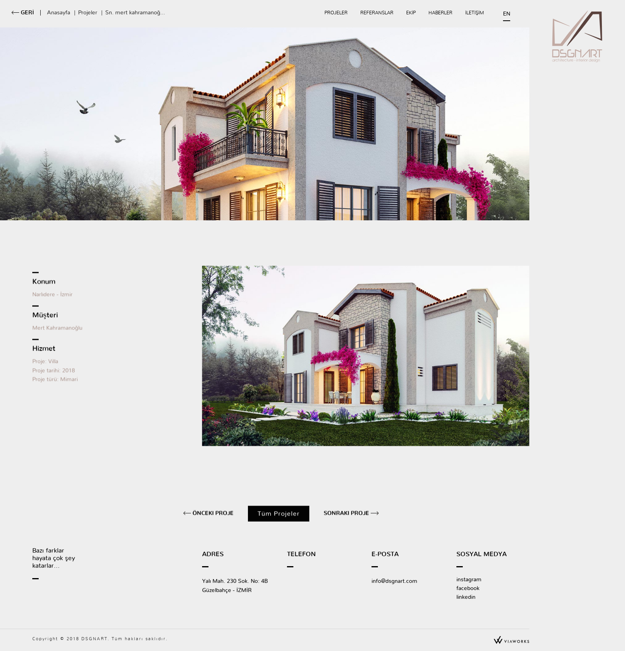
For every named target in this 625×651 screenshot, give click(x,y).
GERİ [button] (26, 13)
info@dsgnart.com (394, 581)
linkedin (466, 597)
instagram (469, 579)
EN (506, 14)
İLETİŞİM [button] (474, 13)
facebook (468, 588)
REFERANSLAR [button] (376, 13)
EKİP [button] (411, 13)
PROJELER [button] (336, 13)
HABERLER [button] (440, 13)
